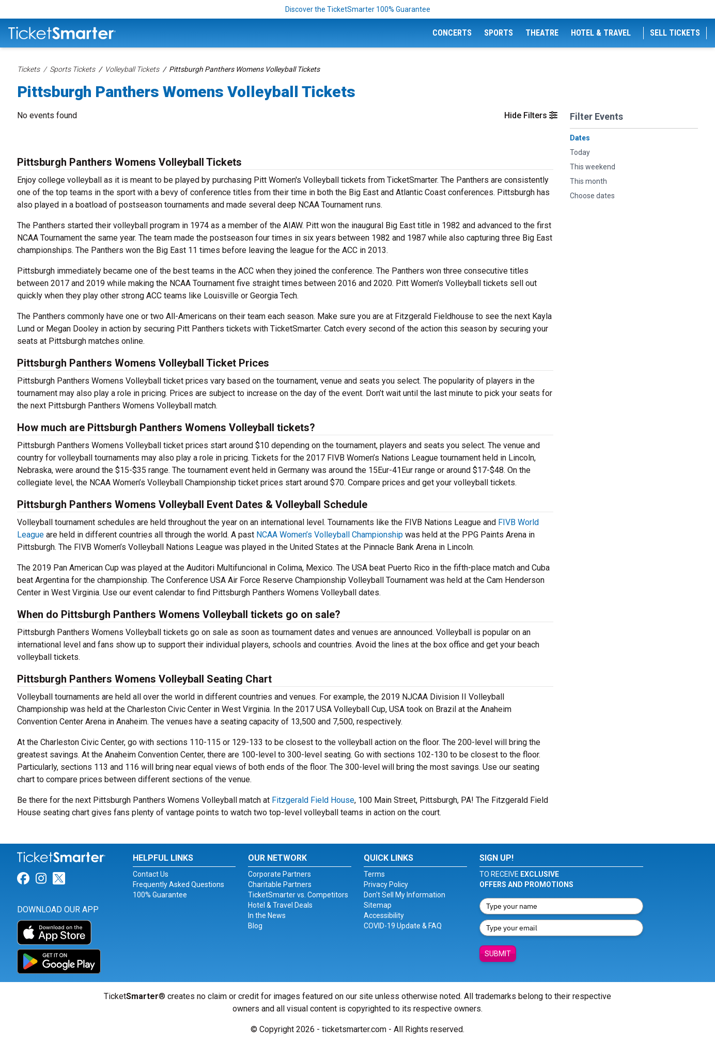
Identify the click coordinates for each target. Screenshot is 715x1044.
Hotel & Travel (601, 33)
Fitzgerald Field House (313, 800)
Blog (255, 926)
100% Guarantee (160, 895)
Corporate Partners (279, 874)
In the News (267, 915)
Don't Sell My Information (404, 895)
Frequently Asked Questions (178, 884)
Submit (498, 954)
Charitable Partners (280, 884)
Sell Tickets (675, 33)
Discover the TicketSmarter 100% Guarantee (357, 9)
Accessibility (384, 915)
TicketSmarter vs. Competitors (298, 895)
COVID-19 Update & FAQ (403, 926)
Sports (498, 33)
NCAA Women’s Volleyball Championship (329, 535)
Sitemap (378, 905)
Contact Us (150, 874)
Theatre (541, 33)
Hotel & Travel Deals (280, 905)
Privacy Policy (386, 884)
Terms (374, 874)
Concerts (452, 33)
